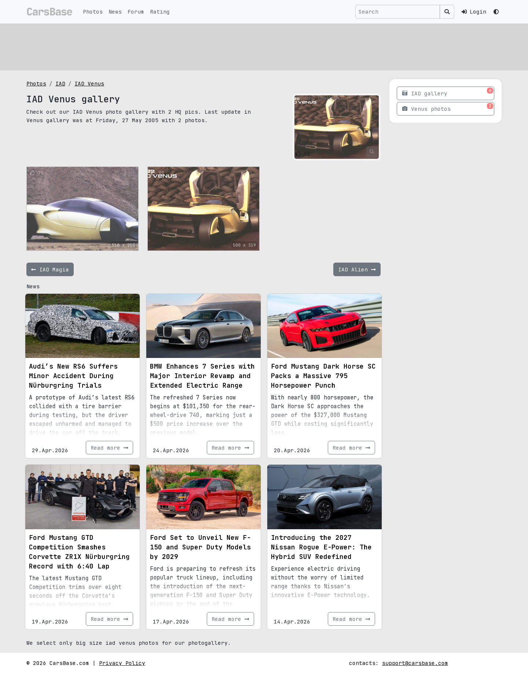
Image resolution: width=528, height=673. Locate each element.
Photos (93, 11)
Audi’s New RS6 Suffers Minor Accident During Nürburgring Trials (73, 375)
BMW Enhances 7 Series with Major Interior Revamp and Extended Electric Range (202, 375)
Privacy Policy (122, 662)
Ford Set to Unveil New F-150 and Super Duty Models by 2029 (200, 547)
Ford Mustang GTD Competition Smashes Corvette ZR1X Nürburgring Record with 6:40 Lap (79, 551)
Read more (109, 447)
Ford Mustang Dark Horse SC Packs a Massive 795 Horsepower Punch (323, 375)
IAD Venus (89, 83)
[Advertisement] (246, 45)
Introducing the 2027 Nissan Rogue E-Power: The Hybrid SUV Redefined (321, 547)
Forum (136, 11)
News (115, 11)
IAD (60, 83)
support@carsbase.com (415, 662)
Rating (160, 11)
